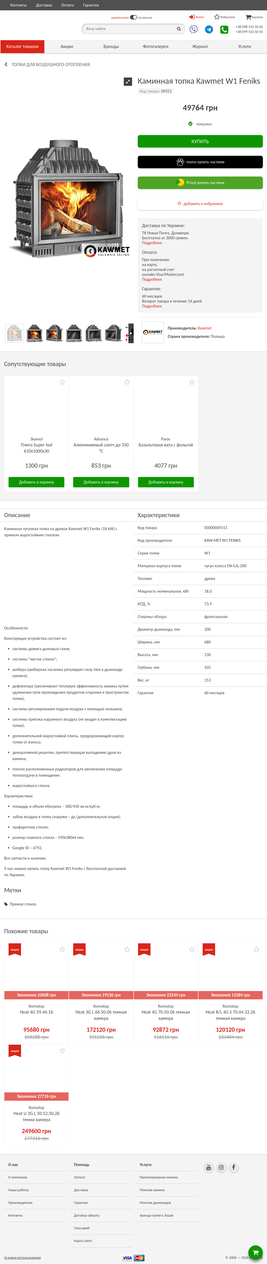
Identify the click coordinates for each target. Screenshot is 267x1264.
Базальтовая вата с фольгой (166, 445)
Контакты (18, 5)
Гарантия (91, 5)
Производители (20, 1202)
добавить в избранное (203, 203)
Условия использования (22, 1257)
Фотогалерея (155, 46)
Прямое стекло (23, 904)
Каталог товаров (22, 46)
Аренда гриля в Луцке (157, 1215)
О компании (17, 1177)
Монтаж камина (152, 1190)
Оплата (67, 5)
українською (120, 17)
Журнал (200, 46)
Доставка (44, 5)
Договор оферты (86, 1215)
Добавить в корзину (36, 482)
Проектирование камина (159, 1177)
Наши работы (18, 1190)
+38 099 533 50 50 (249, 32)
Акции (67, 46)
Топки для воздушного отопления (51, 64)
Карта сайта (83, 1241)
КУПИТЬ (200, 141)
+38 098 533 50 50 (249, 27)
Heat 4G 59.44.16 (36, 1012)
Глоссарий (82, 1228)
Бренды (111, 46)
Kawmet (205, 328)
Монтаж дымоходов (155, 1202)
